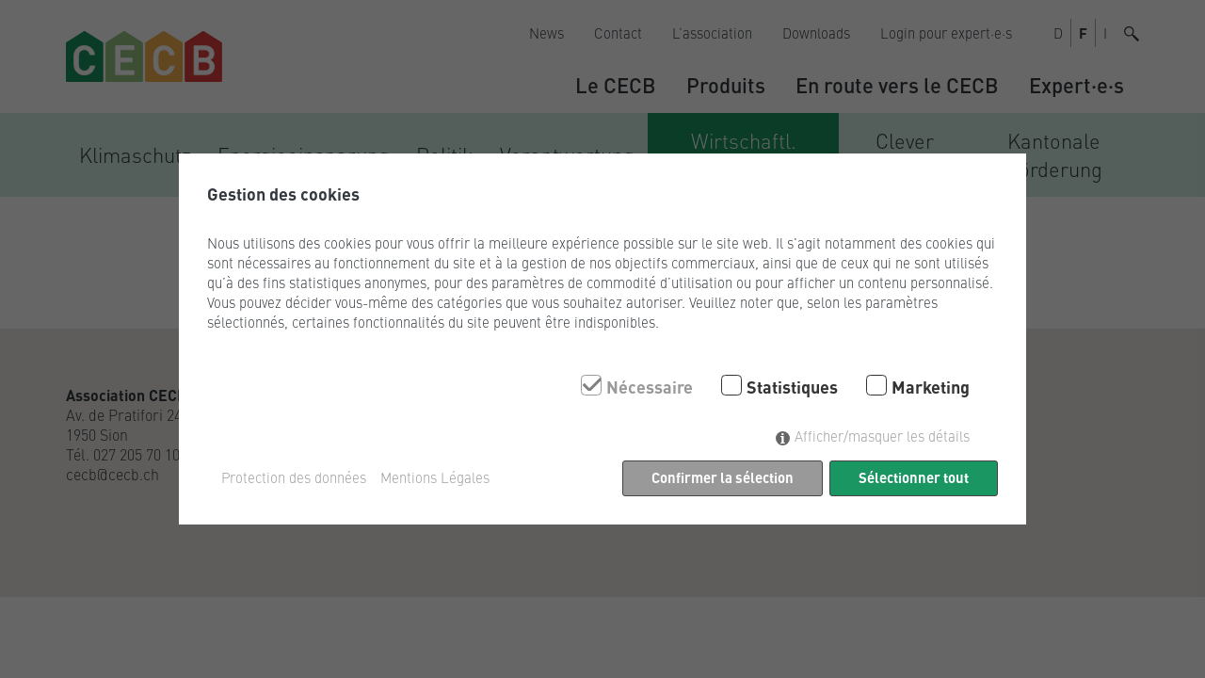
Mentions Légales (435, 477)
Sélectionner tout (914, 477)
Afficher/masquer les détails (882, 435)
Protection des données (293, 477)
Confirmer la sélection (722, 477)
